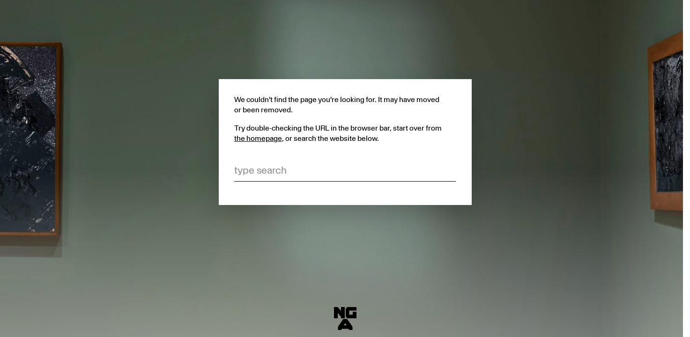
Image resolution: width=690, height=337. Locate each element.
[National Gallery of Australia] (345, 318)
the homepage (258, 138)
